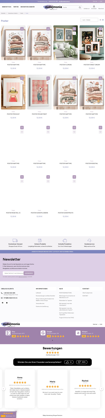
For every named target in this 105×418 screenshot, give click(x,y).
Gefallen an (87, 8)
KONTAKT (85, 296)
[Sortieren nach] (89, 20)
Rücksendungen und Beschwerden (45, 296)
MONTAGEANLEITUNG (65, 293)
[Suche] (80, 8)
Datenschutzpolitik (23, 276)
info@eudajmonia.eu (64, 1)
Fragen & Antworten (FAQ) (66, 317)
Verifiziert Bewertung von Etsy (23, 389)
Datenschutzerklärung (42, 306)
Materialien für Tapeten (65, 300)
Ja (69, 362)
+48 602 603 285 (53, 1)
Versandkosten (40, 303)
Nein (81, 362)
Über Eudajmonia (87, 293)
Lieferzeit (38, 293)
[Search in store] (72, 7)
